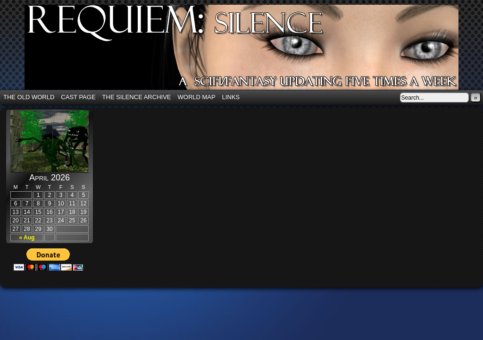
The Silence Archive (136, 97)
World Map (197, 97)
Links (231, 97)
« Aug (27, 237)
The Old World (28, 97)
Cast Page (78, 97)
